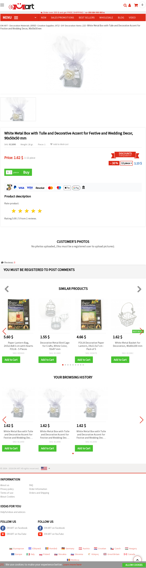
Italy (31, 554)
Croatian (100, 548)
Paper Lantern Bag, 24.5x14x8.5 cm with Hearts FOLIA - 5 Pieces (18, 346)
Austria (84, 548)
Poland (44, 554)
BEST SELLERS (87, 17)
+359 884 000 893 (95, 12)
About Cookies (7, 496)
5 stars (40, 211)
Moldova (73, 560)
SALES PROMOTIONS (62, 17)
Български (16, 548)
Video (132, 17)
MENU (10, 17)
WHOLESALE (106, 17)
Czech (116, 548)
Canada (129, 554)
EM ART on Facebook (13, 528)
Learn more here (73, 564)
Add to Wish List (59, 144)
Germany (68, 548)
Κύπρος (93, 554)
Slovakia (60, 554)
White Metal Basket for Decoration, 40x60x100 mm (127, 344)
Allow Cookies (134, 565)
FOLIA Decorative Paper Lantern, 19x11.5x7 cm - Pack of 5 (91, 346)
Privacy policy (7, 489)
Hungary (131, 548)
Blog (121, 17)
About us (4, 485)
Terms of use (6, 493)
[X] (2, 564)
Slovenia (77, 554)
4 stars (33, 211)
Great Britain (111, 554)
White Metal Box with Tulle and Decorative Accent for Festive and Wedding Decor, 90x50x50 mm (18, 435)
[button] (62, 365)
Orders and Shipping (39, 493)
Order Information (38, 489)
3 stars (27, 211)
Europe (16, 554)
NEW (43, 17)
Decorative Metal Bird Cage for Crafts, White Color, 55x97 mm (55, 346)
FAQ (31, 485)
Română (51, 548)
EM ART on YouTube (13, 534)
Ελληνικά (34, 548)
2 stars (20, 211)
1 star (14, 211)
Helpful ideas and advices (12, 512)
